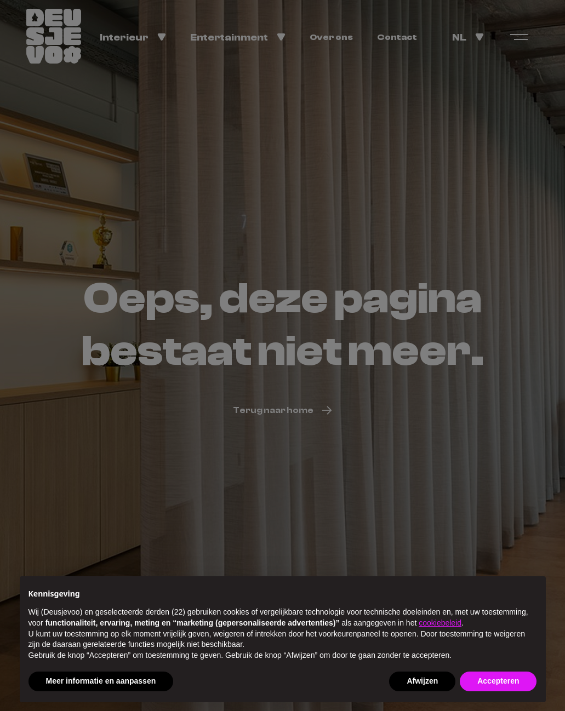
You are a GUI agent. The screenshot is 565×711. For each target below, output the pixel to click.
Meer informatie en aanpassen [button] (101, 680)
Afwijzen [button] (422, 680)
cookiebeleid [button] (440, 622)
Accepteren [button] (498, 680)
